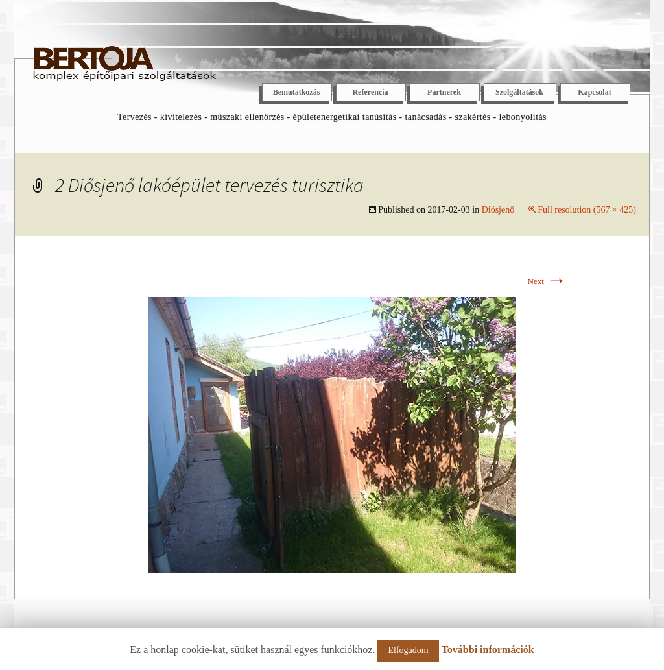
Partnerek (444, 92)
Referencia (370, 92)
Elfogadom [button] (408, 650)
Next (547, 281)
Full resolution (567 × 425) (587, 210)
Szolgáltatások (519, 92)
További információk (488, 649)
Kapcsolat (594, 92)
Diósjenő (498, 210)
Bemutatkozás (296, 92)
